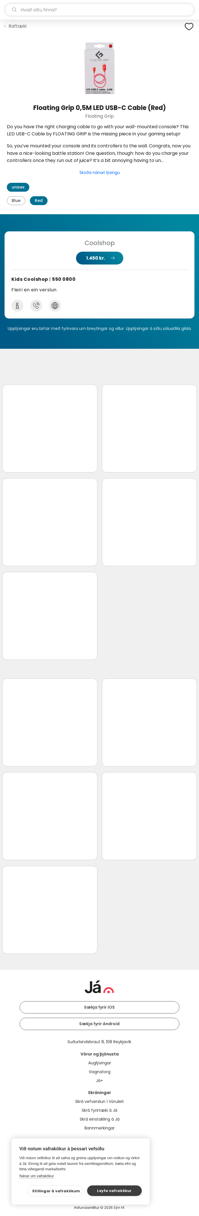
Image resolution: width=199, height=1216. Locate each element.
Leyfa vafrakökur (114, 1190)
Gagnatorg (99, 1072)
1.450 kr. (95, 258)
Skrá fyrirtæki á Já (99, 1110)
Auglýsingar (99, 1063)
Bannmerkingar (100, 1128)
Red (39, 200)
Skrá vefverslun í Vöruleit (99, 1101)
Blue (16, 200)
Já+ (99, 1080)
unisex (18, 187)
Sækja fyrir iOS (99, 1007)
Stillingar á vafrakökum (56, 1191)
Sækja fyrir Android (99, 1024)
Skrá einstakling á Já (100, 1119)
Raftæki (17, 26)
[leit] (99, 10)
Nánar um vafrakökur (36, 1176)
